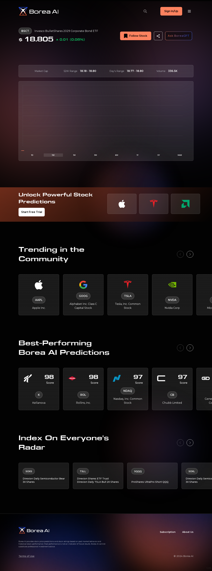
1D (32, 155)
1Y (137, 155)
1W (53, 155)
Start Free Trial (31, 211)
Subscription (168, 531)
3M (95, 155)
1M (74, 155)
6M (116, 155)
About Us (187, 531)
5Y (159, 155)
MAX (180, 155)
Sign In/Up (171, 11)
